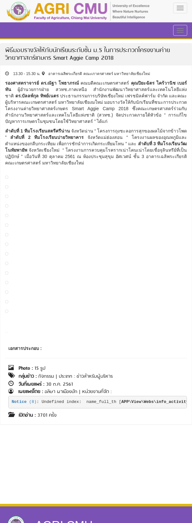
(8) (24, 401)
